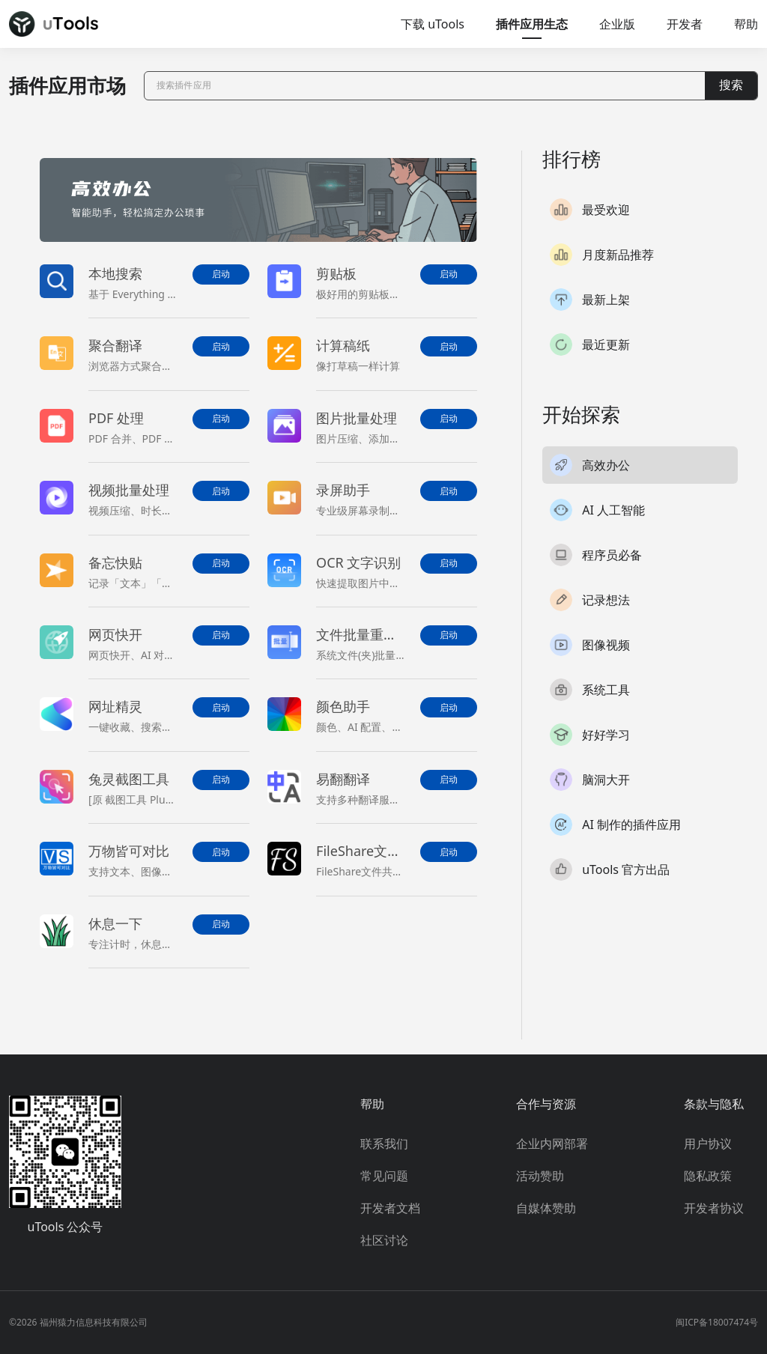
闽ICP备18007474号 (717, 1322)
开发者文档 (390, 1208)
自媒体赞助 (546, 1208)
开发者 (685, 24)
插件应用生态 (532, 24)
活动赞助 (540, 1176)
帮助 (746, 24)
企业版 (617, 24)
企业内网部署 (552, 1143)
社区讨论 (384, 1240)
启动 (221, 274)
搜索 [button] (731, 85)
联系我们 (384, 1143)
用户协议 (708, 1143)
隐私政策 (708, 1176)
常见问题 (384, 1176)
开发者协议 (714, 1208)
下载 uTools (432, 24)
